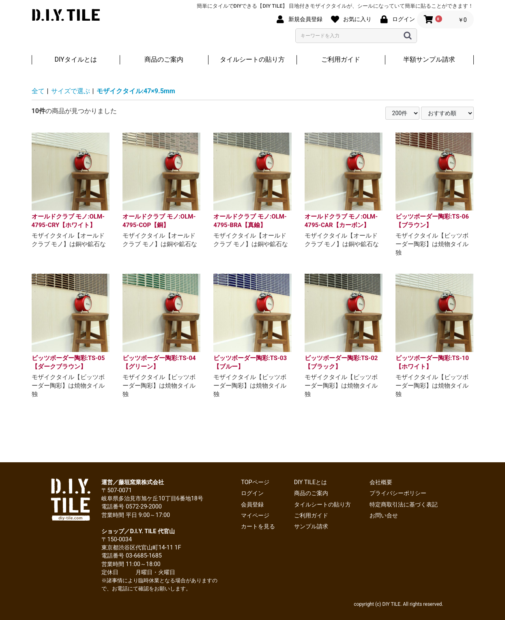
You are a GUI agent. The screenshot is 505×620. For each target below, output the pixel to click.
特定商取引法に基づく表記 (404, 504)
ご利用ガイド (340, 59)
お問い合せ (384, 515)
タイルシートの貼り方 (252, 59)
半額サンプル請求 (429, 59)
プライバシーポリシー (398, 493)
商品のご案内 (163, 59)
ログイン (252, 493)
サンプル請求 (311, 526)
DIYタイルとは (75, 59)
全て (38, 91)
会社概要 (381, 482)
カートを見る (258, 526)
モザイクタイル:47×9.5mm (136, 91)
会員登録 (252, 504)
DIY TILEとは (310, 482)
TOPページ (255, 482)
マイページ (255, 515)
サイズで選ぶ (70, 91)
